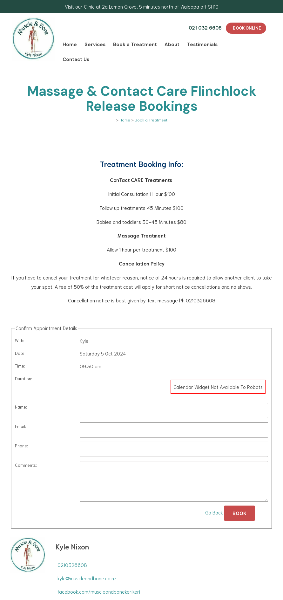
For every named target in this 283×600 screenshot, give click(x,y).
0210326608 (72, 565)
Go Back (214, 512)
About (172, 44)
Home (70, 44)
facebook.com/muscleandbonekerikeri (98, 591)
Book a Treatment (135, 44)
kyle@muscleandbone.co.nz (87, 578)
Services (94, 44)
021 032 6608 (205, 27)
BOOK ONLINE (247, 28)
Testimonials (202, 44)
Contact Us (76, 59)
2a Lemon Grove (119, 6)
